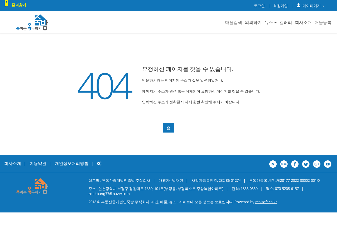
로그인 (259, 5)
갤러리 (285, 22)
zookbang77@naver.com (109, 193)
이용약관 (37, 163)
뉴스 (271, 22)
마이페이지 (310, 5)
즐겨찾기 (19, 4)
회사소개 (303, 22)
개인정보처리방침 (71, 163)
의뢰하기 (253, 22)
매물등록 (323, 22)
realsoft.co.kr (266, 201)
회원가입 (280, 5)
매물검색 (233, 22)
